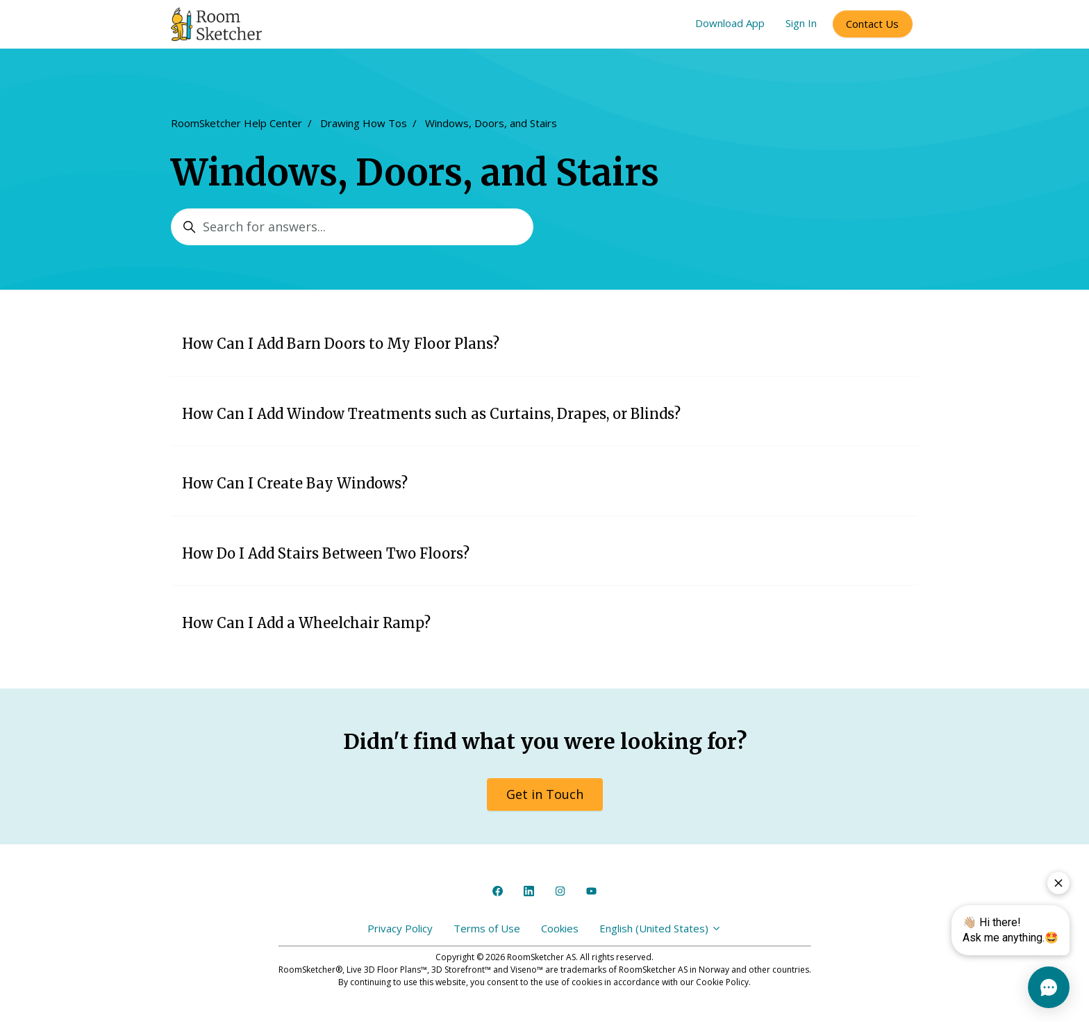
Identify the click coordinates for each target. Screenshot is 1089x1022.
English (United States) (660, 928)
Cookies (560, 928)
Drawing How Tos (363, 123)
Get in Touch (544, 794)
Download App (730, 23)
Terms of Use (487, 928)
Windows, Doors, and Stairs (491, 123)
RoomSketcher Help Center (236, 123)
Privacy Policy (400, 928)
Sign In (801, 23)
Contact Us (872, 24)
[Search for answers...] (352, 226)
